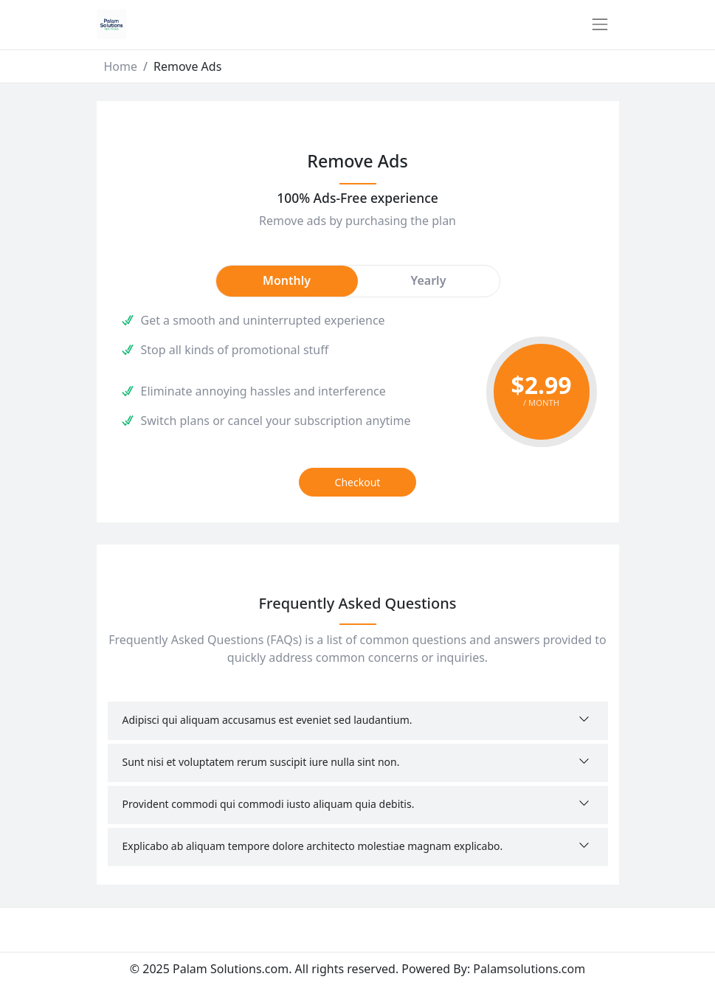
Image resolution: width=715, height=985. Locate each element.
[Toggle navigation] (599, 24)
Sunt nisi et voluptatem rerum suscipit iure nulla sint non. (261, 762)
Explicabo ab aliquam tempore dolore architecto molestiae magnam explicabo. (312, 846)
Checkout (358, 482)
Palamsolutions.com (529, 969)
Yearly (428, 280)
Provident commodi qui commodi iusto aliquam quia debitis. (268, 804)
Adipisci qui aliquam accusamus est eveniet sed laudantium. (267, 720)
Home (121, 66)
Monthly (287, 280)
